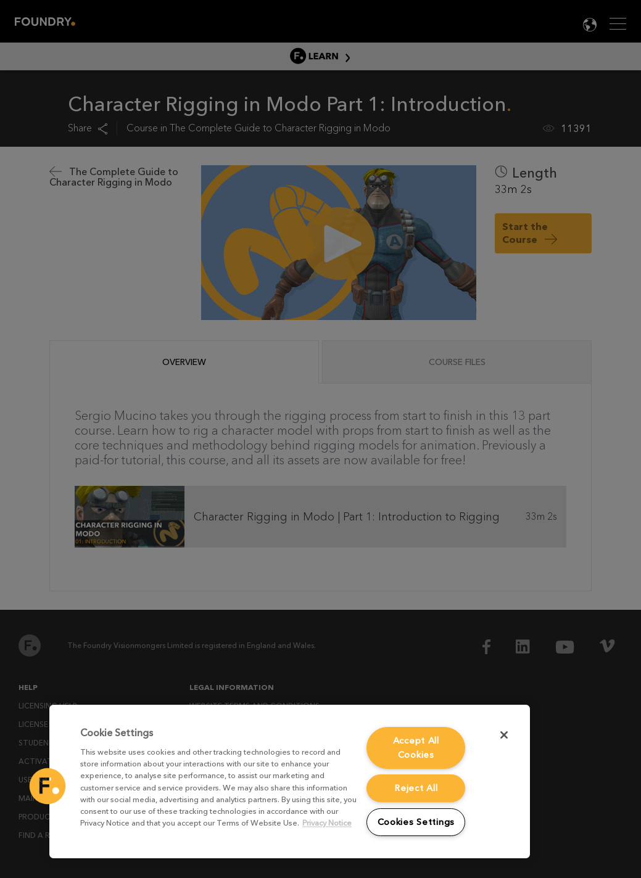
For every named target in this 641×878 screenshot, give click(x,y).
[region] (289, 781)
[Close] (504, 735)
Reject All (415, 788)
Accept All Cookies (416, 747)
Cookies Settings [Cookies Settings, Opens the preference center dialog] (416, 821)
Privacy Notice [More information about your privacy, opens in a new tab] (327, 823)
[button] (47, 786)
